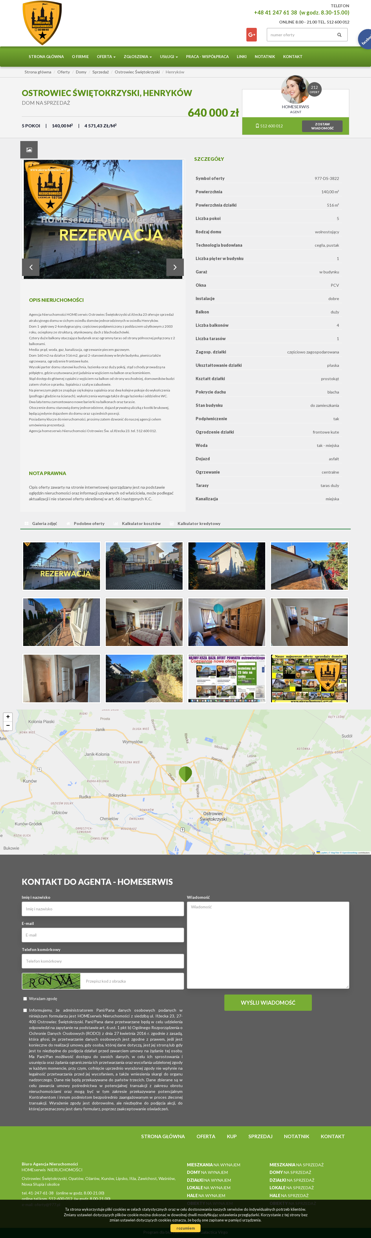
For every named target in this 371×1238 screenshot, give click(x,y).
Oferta (206, 1136)
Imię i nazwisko (36, 897)
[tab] (29, 149)
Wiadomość (198, 897)
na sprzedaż (297, 1164)
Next (175, 267)
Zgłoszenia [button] (138, 56)
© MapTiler (334, 852)
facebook (251, 34)
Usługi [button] (169, 56)
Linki (242, 56)
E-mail (28, 923)
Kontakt (293, 56)
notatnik (265, 56)
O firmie (80, 56)
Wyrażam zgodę (40, 998)
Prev (30, 267)
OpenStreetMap (350, 852)
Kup (232, 1136)
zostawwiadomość (322, 126)
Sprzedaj (260, 1136)
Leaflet (322, 852)
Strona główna (46, 56)
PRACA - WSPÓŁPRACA (207, 56)
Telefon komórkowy (41, 949)
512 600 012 (269, 125)
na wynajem (213, 1164)
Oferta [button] (106, 56)
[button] (185, 774)
